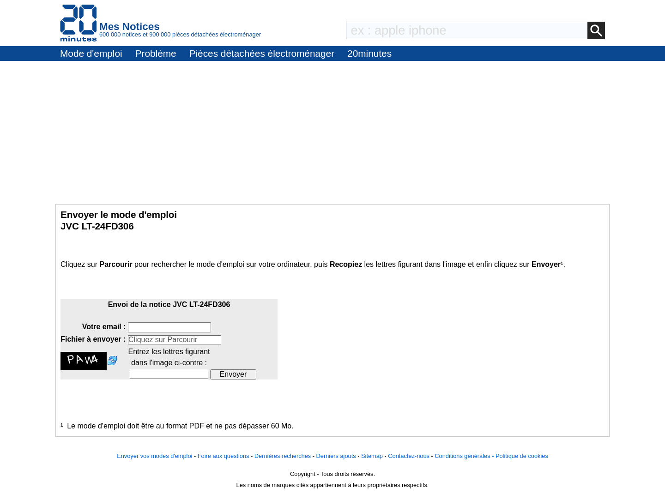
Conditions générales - (465, 455)
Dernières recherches (282, 455)
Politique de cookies (522, 455)
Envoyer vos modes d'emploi (154, 455)
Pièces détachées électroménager (261, 53)
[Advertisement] (332, 130)
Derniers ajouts (336, 455)
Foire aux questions (223, 455)
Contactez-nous (408, 455)
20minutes (369, 53)
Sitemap (372, 455)
